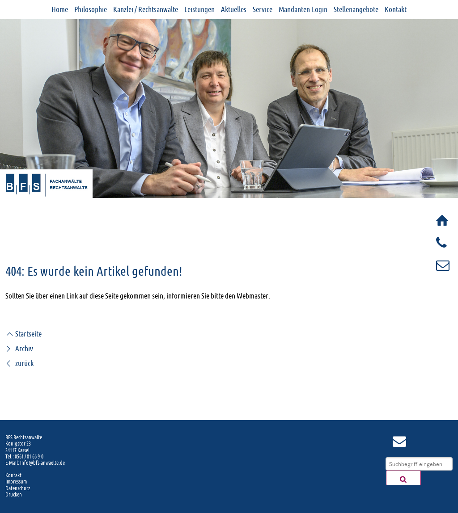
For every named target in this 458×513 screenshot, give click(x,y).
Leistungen (199, 9)
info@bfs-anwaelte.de (42, 463)
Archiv (19, 348)
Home (59, 9)
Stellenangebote (356, 9)
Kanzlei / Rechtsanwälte (145, 9)
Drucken (13, 494)
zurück (19, 363)
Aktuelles (233, 9)
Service (262, 9)
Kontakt (396, 9)
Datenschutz (17, 488)
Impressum (16, 481)
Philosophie (90, 9)
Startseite (23, 334)
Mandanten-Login (303, 9)
